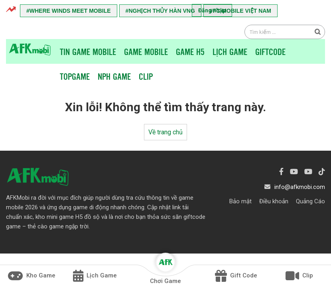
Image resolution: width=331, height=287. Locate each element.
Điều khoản (273, 201)
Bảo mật (240, 201)
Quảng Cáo (310, 201)
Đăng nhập (212, 10)
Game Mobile (146, 51)
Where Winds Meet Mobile (70, 11)
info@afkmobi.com (299, 187)
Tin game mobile (88, 51)
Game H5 (190, 51)
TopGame (75, 76)
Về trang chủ (165, 132)
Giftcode (270, 51)
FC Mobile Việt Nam (242, 11)
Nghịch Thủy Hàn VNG (161, 11)
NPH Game (114, 76)
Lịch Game (230, 51)
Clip (146, 76)
